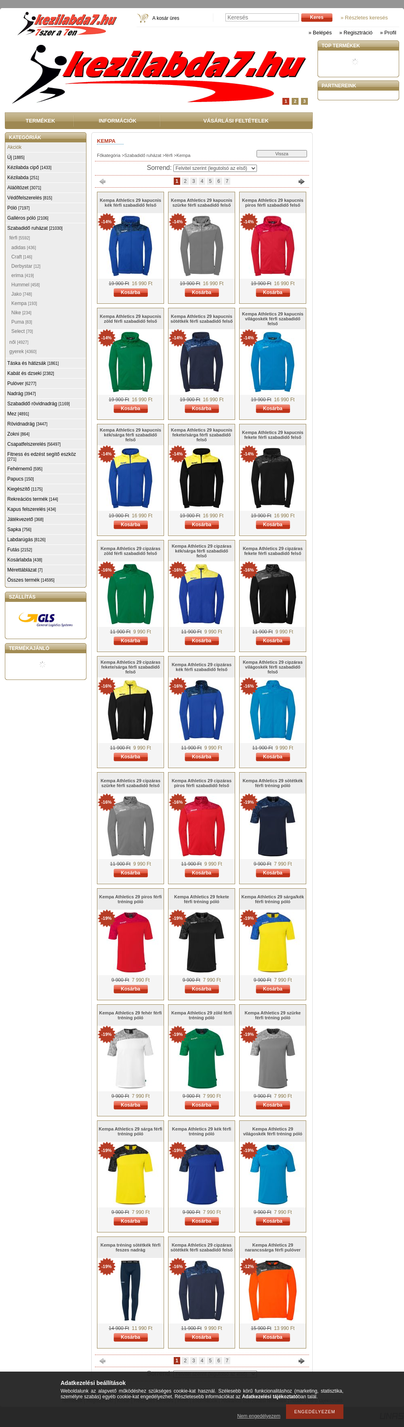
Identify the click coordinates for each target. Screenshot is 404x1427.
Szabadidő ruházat (143, 155)
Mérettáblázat (24, 570)
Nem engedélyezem (258, 1416)
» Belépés (320, 33)
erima (22, 275)
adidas (23, 247)
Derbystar (25, 266)
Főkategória (108, 155)
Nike (21, 312)
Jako (21, 294)
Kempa (24, 303)
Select (22, 331)
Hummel (25, 285)
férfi (169, 155)
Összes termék (31, 580)
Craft (21, 257)
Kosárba (130, 292)
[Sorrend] (215, 168)
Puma (21, 322)
